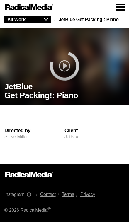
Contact (48, 194)
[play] (64, 66)
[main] (64, 89)
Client (71, 130)
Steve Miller (16, 136)
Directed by (17, 130)
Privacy (87, 194)
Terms (68, 194)
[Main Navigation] (64, 7)
